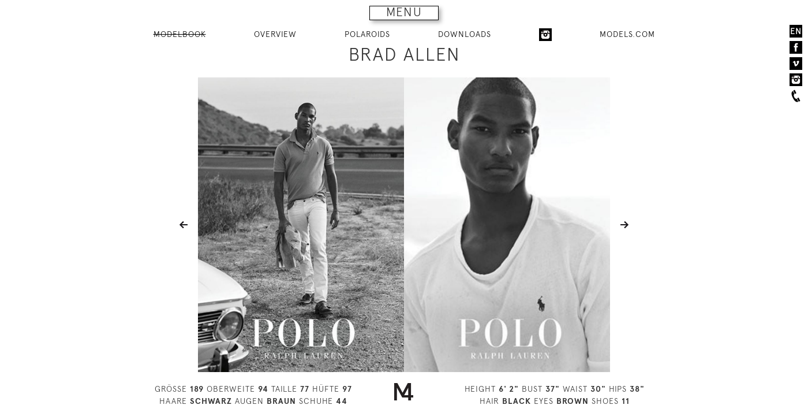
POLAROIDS (367, 34)
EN (796, 31)
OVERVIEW (275, 34)
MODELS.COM (627, 34)
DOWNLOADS (464, 34)
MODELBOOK (180, 34)
